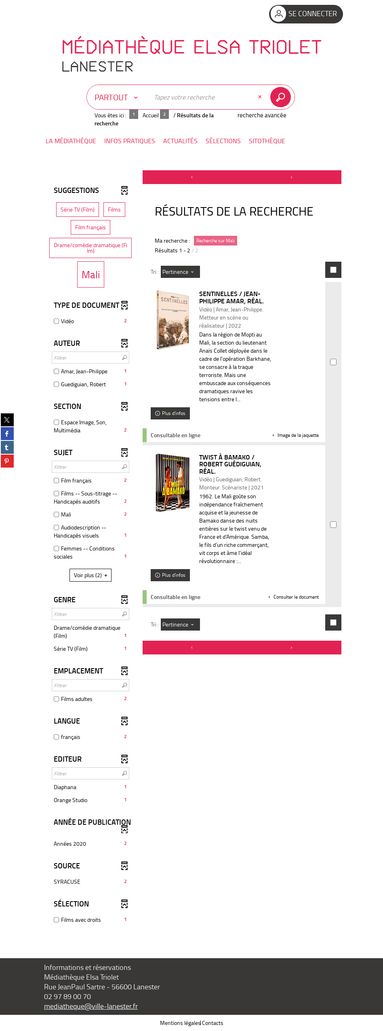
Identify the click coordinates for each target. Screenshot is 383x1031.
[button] (71, 140)
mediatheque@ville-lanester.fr (91, 1006)
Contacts (212, 1023)
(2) (92, 575)
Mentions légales (180, 1023)
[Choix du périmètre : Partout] (118, 97)
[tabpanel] (191, 551)
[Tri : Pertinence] (180, 272)
